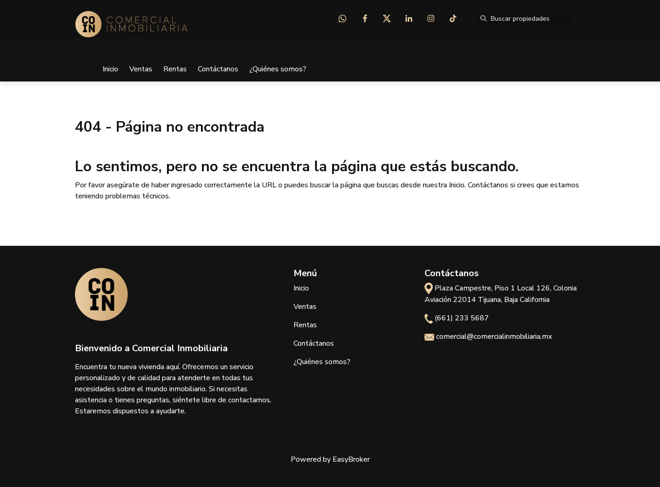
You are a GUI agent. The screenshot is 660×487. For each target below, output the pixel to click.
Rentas (175, 69)
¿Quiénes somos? (277, 69)
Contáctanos (218, 69)
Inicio (110, 69)
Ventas (140, 69)
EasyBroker (351, 459)
